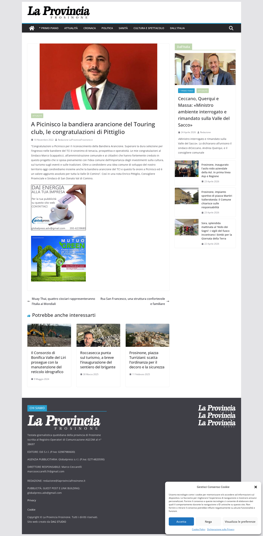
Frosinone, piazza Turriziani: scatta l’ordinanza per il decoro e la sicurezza (146, 359)
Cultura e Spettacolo (149, 28)
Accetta (181, 521)
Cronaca (89, 28)
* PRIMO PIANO (48, 28)
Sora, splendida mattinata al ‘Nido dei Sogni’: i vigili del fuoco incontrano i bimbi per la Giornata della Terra (216, 230)
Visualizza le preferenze (240, 521)
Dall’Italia (177, 28)
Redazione (205, 132)
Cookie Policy (198, 529)
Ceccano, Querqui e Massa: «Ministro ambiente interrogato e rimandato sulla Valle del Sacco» (204, 111)
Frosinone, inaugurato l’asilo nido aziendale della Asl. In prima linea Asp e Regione (215, 170)
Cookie (31, 509)
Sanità (123, 28)
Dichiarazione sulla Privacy (220, 529)
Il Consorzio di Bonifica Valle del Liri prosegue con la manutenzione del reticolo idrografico (48, 362)
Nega (208, 521)
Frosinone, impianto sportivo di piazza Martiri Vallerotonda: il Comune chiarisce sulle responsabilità (216, 199)
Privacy (31, 500)
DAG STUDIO (58, 521)
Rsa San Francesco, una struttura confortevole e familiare (134, 301)
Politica (107, 28)
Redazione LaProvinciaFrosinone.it (75, 139)
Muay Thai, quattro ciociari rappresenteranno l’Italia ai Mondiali (61, 301)
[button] (256, 487)
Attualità (71, 28)
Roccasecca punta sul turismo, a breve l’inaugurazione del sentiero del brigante (97, 359)
